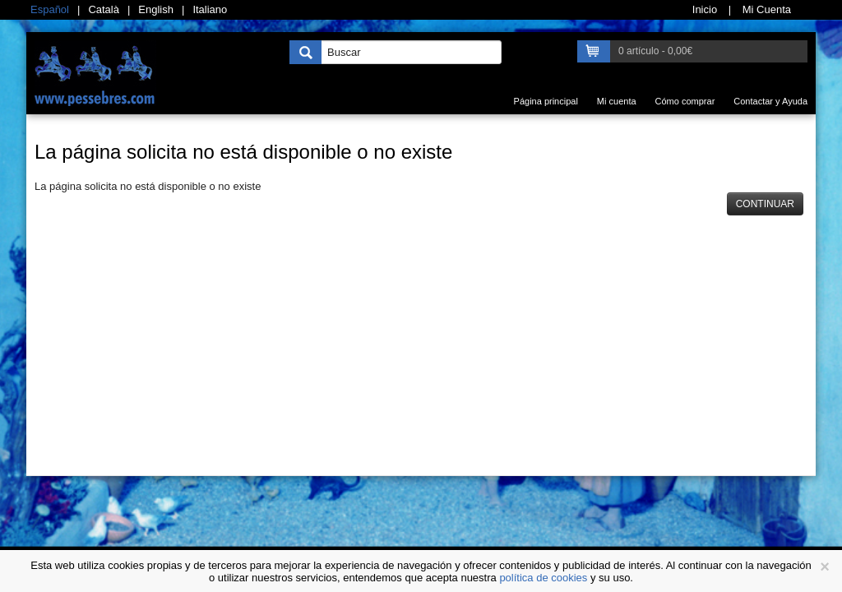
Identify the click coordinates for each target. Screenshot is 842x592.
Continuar (765, 204)
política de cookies (543, 577)
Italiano (209, 9)
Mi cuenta (616, 101)
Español (49, 9)
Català (103, 9)
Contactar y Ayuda (770, 101)
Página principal (546, 101)
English (155, 9)
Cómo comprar (685, 101)
